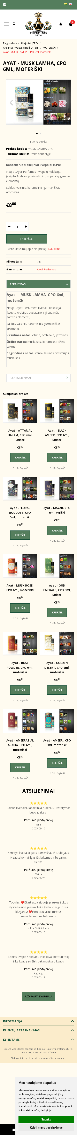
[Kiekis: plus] (26, 226)
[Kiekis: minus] (9, 226)
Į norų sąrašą (38, 141)
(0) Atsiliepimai (20, 378)
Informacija (12, 1021)
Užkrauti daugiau (38, 996)
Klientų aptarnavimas (21, 1030)
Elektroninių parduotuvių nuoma (29, 1058)
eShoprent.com (57, 1058)
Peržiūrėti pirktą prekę (38, 820)
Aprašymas (18, 284)
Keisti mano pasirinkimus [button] (46, 1127)
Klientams (11, 1039)
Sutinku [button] (46, 1119)
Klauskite (54, 249)
